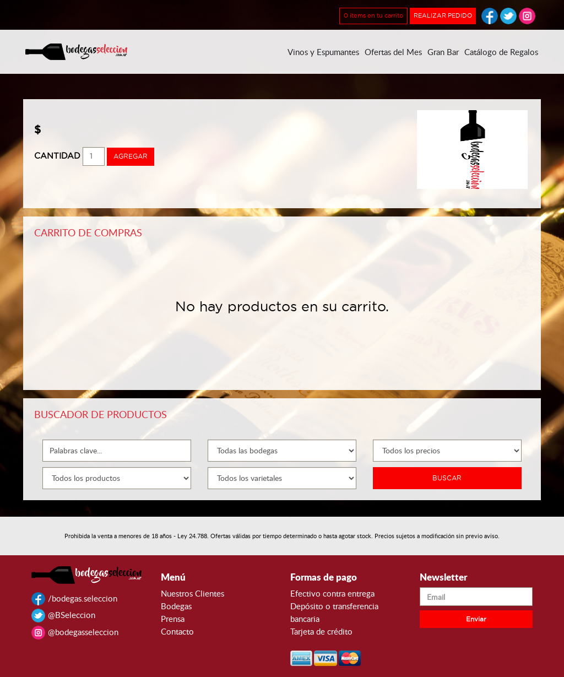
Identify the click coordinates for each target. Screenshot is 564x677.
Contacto (177, 631)
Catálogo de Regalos (501, 51)
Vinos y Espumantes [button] (323, 51)
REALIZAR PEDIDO (443, 16)
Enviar (476, 619)
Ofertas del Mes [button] (393, 51)
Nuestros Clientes (192, 593)
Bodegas (176, 605)
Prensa (173, 618)
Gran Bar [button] (443, 51)
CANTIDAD (57, 156)
